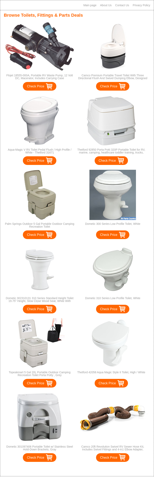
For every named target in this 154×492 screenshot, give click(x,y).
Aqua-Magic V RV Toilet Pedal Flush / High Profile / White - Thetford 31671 (39, 151)
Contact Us (122, 5)
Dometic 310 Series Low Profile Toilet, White (112, 298)
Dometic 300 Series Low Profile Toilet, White (112, 223)
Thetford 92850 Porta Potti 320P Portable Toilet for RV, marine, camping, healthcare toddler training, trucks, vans (111, 152)
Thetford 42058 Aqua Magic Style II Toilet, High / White (111, 372)
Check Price (35, 86)
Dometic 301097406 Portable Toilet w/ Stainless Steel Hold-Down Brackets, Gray (39, 448)
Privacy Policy (141, 5)
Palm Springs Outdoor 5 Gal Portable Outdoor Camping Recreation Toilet (39, 225)
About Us (106, 5)
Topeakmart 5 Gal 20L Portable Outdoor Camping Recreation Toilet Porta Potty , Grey (40, 374)
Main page (89, 5)
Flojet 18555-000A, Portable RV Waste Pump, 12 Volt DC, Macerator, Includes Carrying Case (39, 77)
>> (84, 469)
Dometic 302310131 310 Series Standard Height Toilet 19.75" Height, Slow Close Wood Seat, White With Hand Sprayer (40, 301)
